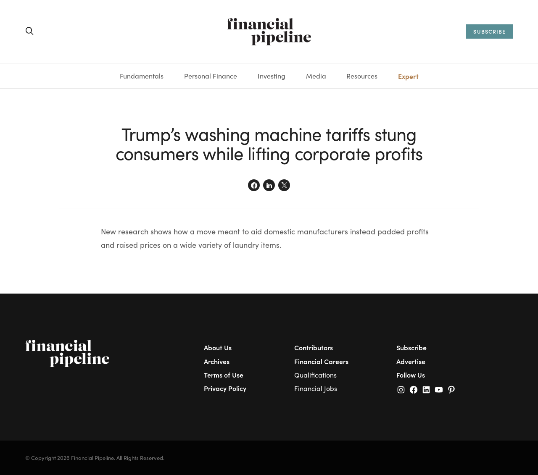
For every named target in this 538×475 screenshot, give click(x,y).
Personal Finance (210, 75)
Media (316, 75)
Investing (271, 75)
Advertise (410, 361)
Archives (216, 361)
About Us (218, 347)
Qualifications (315, 374)
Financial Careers (321, 361)
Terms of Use (223, 374)
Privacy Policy (225, 388)
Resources (361, 75)
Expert (408, 76)
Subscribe (411, 347)
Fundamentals (142, 75)
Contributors (313, 347)
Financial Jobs (315, 388)
